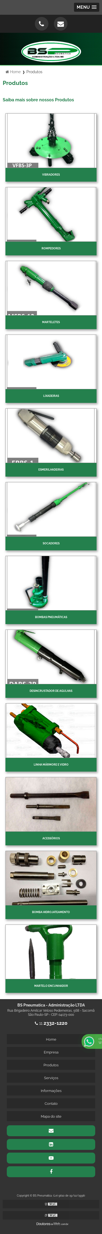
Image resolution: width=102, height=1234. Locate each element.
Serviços (51, 1078)
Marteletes (51, 322)
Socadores (51, 543)
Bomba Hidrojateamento (51, 912)
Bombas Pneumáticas (51, 617)
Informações (51, 1091)
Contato (51, 1104)
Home (51, 1039)
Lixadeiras (51, 395)
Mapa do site (51, 1116)
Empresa (51, 1052)
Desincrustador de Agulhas (51, 690)
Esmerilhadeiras (51, 469)
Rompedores (51, 248)
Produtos (51, 1065)
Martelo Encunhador (51, 985)
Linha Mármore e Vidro (51, 764)
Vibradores (51, 174)
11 (51, 1023)
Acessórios (51, 838)
